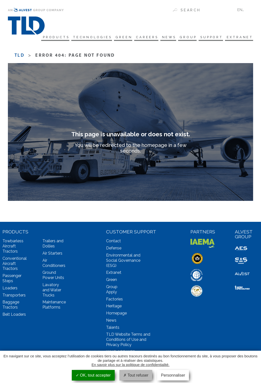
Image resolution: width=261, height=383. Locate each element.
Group (182, 37)
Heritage (114, 307)
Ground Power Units (53, 276)
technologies (78, 37)
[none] (243, 10)
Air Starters (52, 254)
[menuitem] (243, 10)
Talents (112, 328)
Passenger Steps (11, 279)
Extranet (239, 37)
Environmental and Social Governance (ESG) (123, 261)
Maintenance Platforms (54, 306)
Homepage (116, 314)
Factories (114, 299)
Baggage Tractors (10, 306)
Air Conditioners (53, 264)
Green (112, 37)
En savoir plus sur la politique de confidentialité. (130, 365)
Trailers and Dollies (52, 244)
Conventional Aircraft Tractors (14, 264)
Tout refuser (136, 375)
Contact (113, 242)
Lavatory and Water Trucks (51, 290)
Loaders (10, 288)
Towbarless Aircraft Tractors (12, 247)
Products (39, 37)
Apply (111, 292)
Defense (113, 248)
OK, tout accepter (93, 375)
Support (208, 37)
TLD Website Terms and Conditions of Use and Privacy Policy (128, 340)
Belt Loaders (14, 315)
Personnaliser (173, 375)
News (161, 37)
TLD (19, 56)
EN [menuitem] (239, 10)
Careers (137, 37)
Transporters (14, 296)
